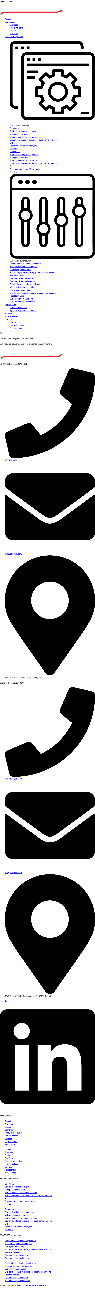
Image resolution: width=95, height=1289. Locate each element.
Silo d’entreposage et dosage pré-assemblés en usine (33, 272)
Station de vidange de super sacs (24, 131)
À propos (9, 1124)
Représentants (11, 1141)
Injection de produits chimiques (23, 267)
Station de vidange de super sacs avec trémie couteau (33, 140)
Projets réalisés (11, 1136)
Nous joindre (10, 1144)
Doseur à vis (15, 128)
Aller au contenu (7, 1)
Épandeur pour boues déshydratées (25, 146)
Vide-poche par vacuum (20, 134)
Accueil (8, 1121)
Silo (11, 143)
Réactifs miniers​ (17, 275)
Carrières (9, 1130)
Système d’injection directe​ (21, 278)
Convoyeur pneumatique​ (20, 269)
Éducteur (13, 149)
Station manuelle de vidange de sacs (26, 137)
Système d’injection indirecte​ (22, 281)
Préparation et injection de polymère (25, 264)
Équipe (8, 1127)
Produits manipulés (13, 1133)
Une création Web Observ (36, 1285)
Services (8, 1139)
